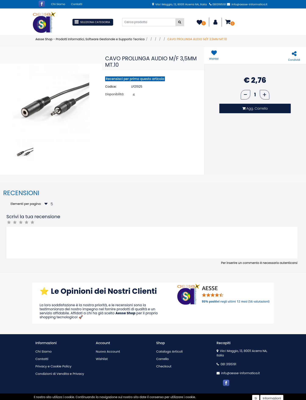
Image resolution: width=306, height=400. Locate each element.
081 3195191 (226, 364)
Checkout (163, 366)
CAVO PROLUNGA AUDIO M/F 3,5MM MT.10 (197, 39)
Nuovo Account (108, 351)
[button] (179, 22)
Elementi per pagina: (26, 204)
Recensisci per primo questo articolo (135, 79)
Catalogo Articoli (169, 351)
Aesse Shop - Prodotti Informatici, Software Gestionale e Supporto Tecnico (90, 39)
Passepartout (162, 398)
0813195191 (217, 4)
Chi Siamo (58, 4)
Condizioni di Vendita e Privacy (59, 373)
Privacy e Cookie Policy (53, 366)
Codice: (110, 86)
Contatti (76, 4)
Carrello (162, 359)
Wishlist (102, 359)
